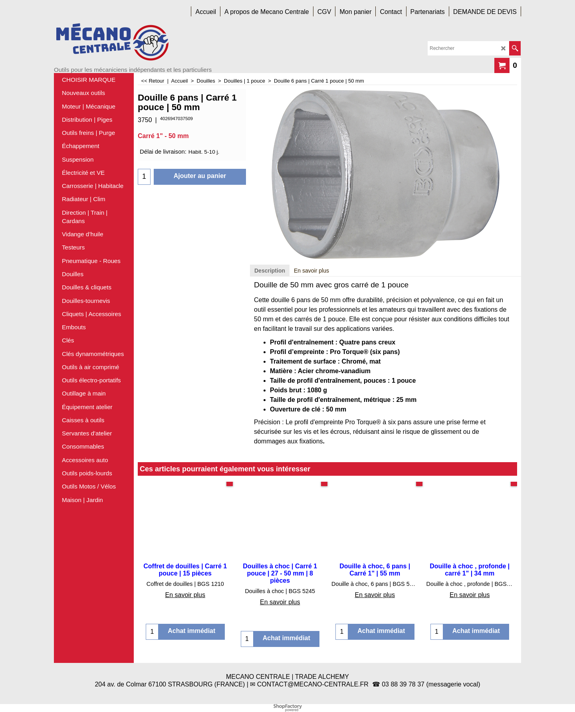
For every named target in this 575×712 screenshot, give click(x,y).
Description (269, 270)
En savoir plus (311, 270)
